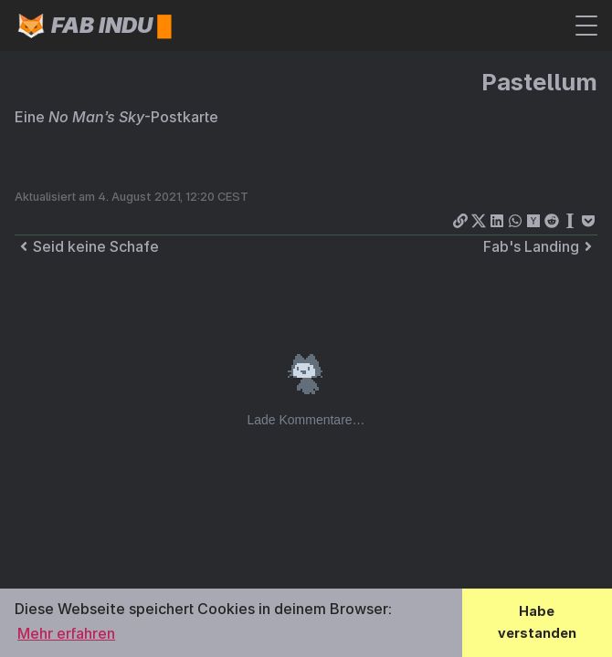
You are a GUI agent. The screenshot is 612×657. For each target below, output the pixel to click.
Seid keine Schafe (87, 246)
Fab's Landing (540, 246)
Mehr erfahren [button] (66, 633)
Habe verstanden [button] (537, 622)
